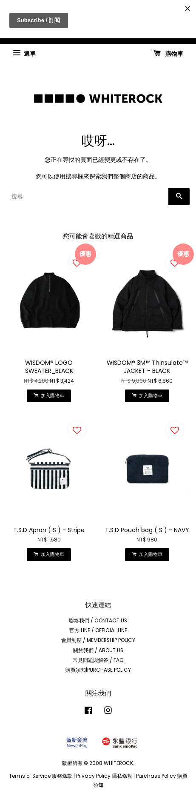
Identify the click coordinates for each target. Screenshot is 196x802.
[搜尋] (87, 196)
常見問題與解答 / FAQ (98, 660)
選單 (24, 53)
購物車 (168, 53)
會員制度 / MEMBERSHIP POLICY (98, 640)
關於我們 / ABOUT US (98, 650)
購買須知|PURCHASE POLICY (98, 670)
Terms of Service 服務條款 (40, 776)
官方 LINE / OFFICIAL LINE (98, 630)
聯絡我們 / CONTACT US (98, 620)
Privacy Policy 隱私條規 (104, 776)
